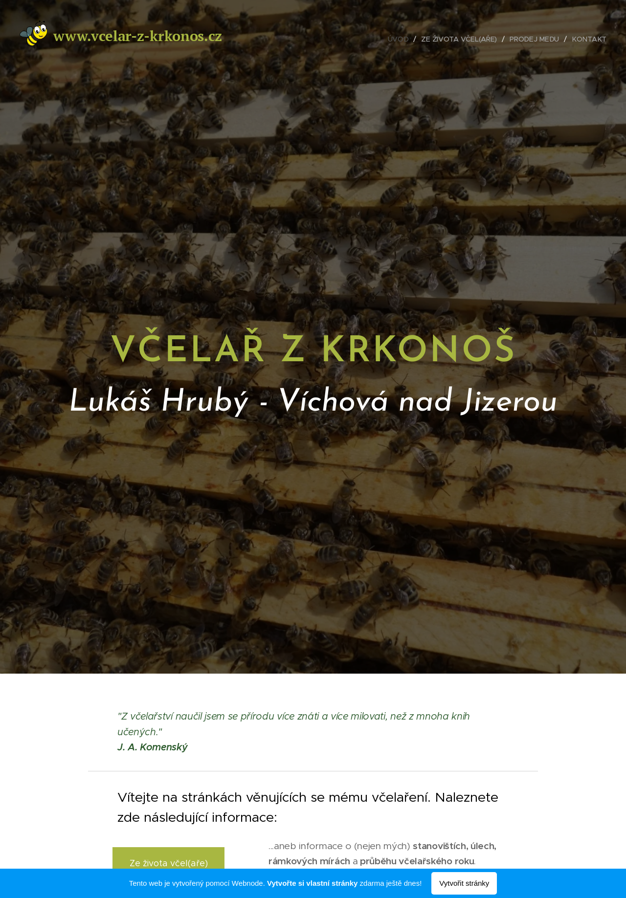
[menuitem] (401, 39)
